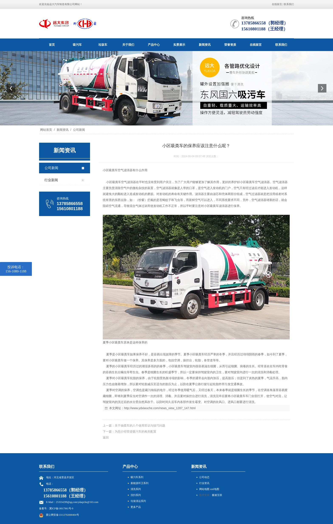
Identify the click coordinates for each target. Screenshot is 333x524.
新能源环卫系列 (139, 483)
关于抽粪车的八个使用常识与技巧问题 (140, 425)
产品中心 (154, 44)
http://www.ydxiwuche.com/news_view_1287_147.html (160, 408)
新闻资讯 (205, 44)
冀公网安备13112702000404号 (62, 514)
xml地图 (214, 489)
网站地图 (204, 489)
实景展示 (179, 44)
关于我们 (128, 44)
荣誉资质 (230, 44)
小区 (106, 170)
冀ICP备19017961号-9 (61, 508)
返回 (106, 437)
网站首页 (46, 129)
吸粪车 (113, 170)
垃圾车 (102, 44)
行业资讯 (204, 483)
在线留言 (277, 4)
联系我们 (289, 4)
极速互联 (217, 495)
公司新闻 (78, 129)
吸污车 (77, 44)
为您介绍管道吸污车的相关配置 (135, 431)
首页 (52, 44)
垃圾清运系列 (138, 501)
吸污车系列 (137, 477)
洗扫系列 (136, 495)
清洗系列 (136, 489)
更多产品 (136, 506)
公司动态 (204, 477)
